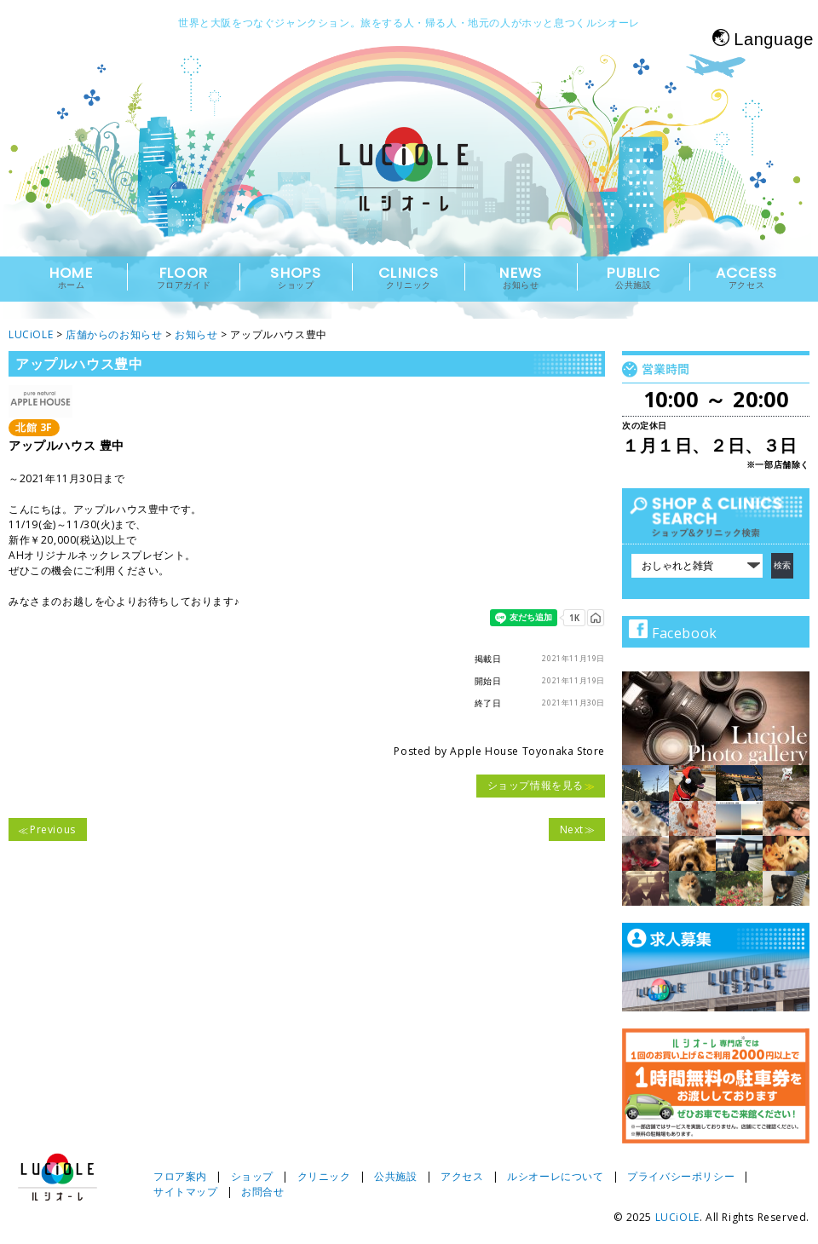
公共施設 (395, 1176)
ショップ (252, 1176)
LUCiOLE (677, 1217)
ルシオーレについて (555, 1176)
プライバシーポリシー (680, 1176)
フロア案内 (180, 1176)
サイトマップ (185, 1191)
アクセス (462, 1176)
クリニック (324, 1176)
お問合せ (262, 1191)
